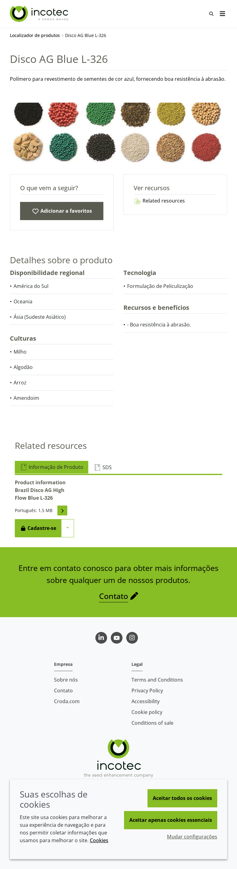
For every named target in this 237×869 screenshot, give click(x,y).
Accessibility (145, 701)
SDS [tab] (103, 467)
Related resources (159, 200)
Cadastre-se (38, 528)
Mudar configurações (192, 836)
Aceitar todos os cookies (182, 798)
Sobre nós (66, 679)
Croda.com (67, 701)
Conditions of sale (152, 722)
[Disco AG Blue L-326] (61, 211)
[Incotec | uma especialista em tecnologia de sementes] (40, 14)
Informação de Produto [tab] (51, 467)
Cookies (99, 840)
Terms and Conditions (157, 679)
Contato (113, 596)
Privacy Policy (147, 690)
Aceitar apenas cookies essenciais (170, 820)
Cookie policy (146, 712)
